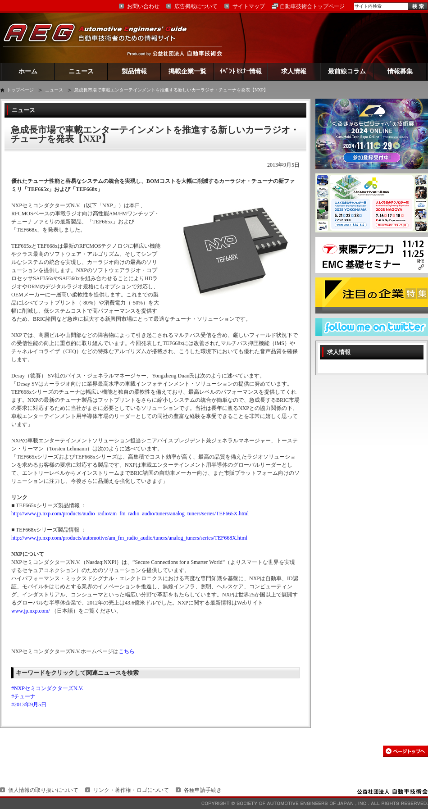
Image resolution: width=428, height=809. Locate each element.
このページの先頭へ (405, 751)
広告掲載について (196, 6)
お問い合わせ (143, 6)
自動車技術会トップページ (312, 6)
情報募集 (400, 71)
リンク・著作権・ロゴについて (131, 790)
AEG (100, 37)
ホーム (27, 71)
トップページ (20, 89)
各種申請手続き (203, 790)
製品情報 (134, 71)
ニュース (81, 71)
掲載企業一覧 (187, 71)
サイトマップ (248, 6)
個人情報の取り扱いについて (43, 790)
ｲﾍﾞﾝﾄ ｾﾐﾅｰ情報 (240, 71)
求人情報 (293, 71)
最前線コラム (347, 71)
